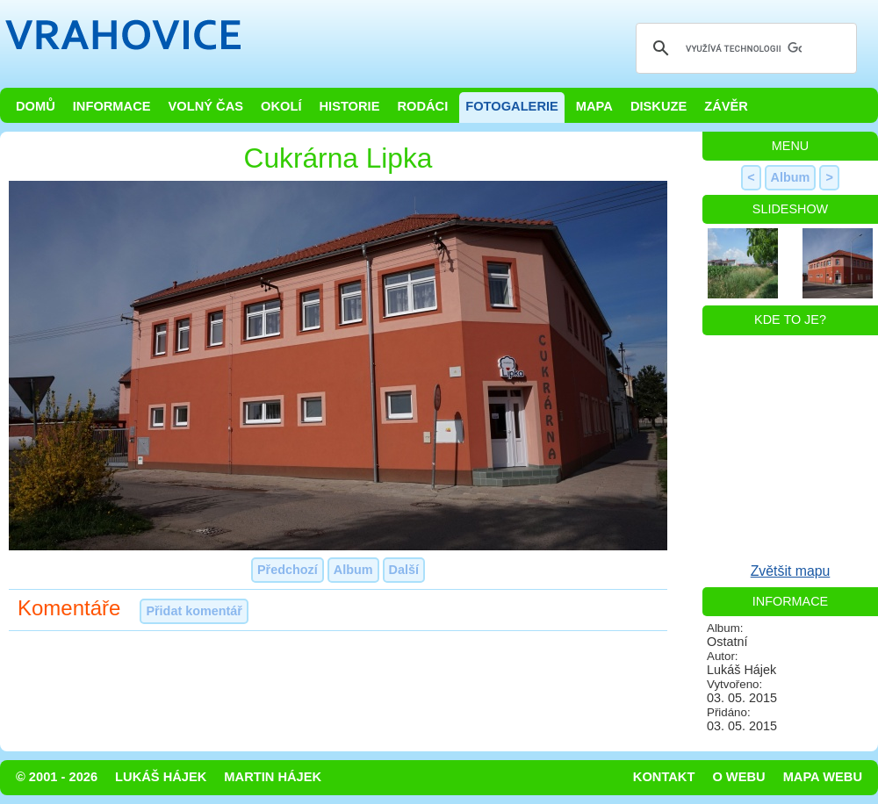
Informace (112, 106)
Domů (35, 106)
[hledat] (744, 48)
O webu (738, 777)
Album (353, 570)
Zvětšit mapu (791, 571)
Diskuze (658, 106)
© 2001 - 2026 (56, 777)
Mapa (594, 106)
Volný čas (206, 106)
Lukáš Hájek (160, 777)
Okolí (281, 106)
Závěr (726, 106)
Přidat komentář (194, 611)
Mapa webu (822, 777)
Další (404, 570)
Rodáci (422, 106)
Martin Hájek (272, 777)
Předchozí (287, 570)
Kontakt (664, 777)
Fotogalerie (511, 106)
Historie (349, 106)
